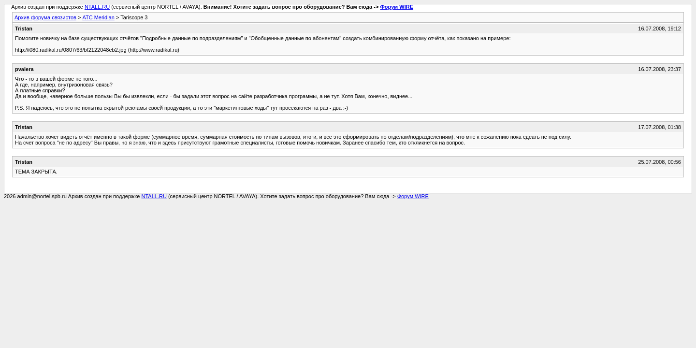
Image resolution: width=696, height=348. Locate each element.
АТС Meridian (98, 17)
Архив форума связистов (45, 17)
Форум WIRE (396, 7)
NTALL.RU (97, 7)
